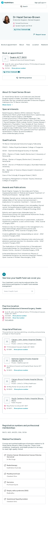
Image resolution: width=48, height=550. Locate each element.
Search (24, 6)
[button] (38, 34)
